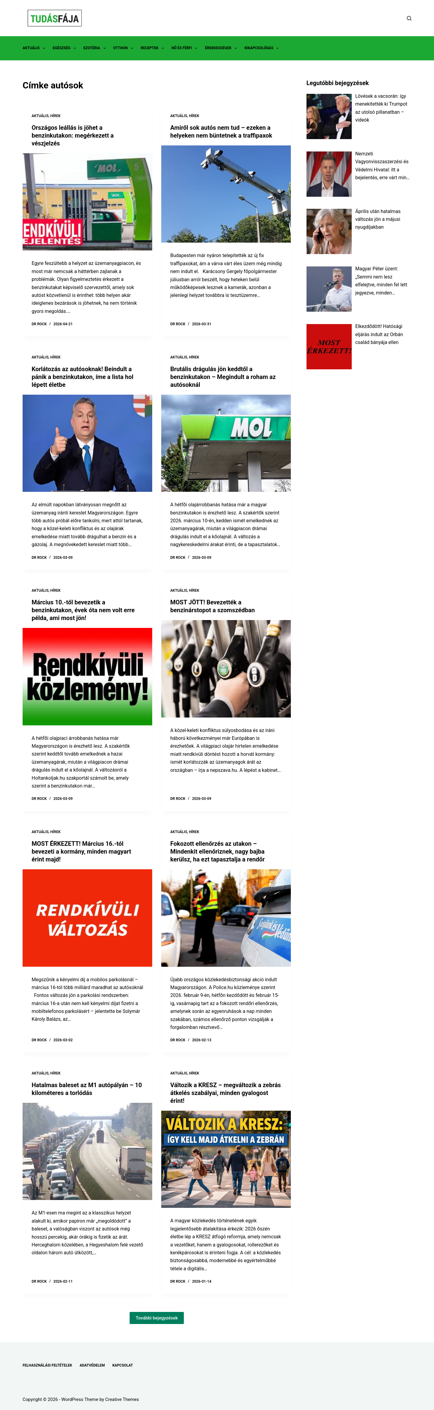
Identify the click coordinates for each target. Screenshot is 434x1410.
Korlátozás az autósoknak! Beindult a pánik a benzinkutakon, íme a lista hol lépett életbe (82, 376)
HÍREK (55, 116)
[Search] (409, 18)
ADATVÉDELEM (92, 1365)
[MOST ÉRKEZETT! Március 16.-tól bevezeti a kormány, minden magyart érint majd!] (87, 918)
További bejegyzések (157, 1318)
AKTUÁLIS (35, 48)
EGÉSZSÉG (65, 48)
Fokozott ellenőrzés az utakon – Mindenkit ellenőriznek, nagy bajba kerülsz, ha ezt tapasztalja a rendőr (217, 851)
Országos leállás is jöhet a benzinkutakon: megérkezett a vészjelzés (73, 135)
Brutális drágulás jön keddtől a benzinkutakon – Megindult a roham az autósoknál (223, 376)
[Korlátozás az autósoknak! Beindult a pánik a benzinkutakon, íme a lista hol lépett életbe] (87, 443)
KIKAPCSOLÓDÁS (262, 48)
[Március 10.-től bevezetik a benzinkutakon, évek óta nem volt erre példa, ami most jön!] (87, 676)
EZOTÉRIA (95, 48)
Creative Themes (122, 1399)
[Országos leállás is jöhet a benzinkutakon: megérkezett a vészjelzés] (87, 202)
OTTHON (124, 48)
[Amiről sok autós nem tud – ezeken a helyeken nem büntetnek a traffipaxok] (226, 194)
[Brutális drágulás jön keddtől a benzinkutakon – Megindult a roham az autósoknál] (226, 443)
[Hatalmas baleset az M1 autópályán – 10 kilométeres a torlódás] (87, 1151)
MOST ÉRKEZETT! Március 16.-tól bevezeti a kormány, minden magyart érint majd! (81, 851)
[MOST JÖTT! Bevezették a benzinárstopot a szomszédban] (226, 669)
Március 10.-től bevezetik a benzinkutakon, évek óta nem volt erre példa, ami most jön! (83, 610)
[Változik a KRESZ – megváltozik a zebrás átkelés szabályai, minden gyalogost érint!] (226, 1159)
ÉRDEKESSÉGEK (222, 48)
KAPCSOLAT (122, 1365)
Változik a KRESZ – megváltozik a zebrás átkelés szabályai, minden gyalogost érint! (225, 1092)
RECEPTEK (153, 48)
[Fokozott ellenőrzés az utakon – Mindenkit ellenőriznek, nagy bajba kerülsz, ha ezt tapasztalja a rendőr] (226, 918)
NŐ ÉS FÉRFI (185, 48)
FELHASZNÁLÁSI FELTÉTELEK (47, 1365)
